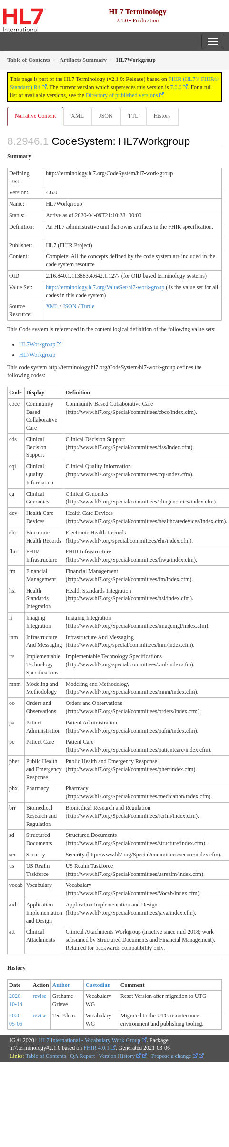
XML (77, 115)
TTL (133, 115)
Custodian (97, 985)
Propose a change (174, 1056)
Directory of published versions (122, 95)
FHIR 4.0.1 (96, 1048)
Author (61, 985)
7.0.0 (175, 87)
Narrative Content (35, 115)
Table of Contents (45, 1056)
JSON (106, 115)
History (162, 115)
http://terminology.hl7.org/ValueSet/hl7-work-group (105, 287)
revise (40, 996)
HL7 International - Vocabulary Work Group (89, 1040)
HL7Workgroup (37, 344)
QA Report (82, 1056)
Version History (120, 1056)
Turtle (88, 306)
